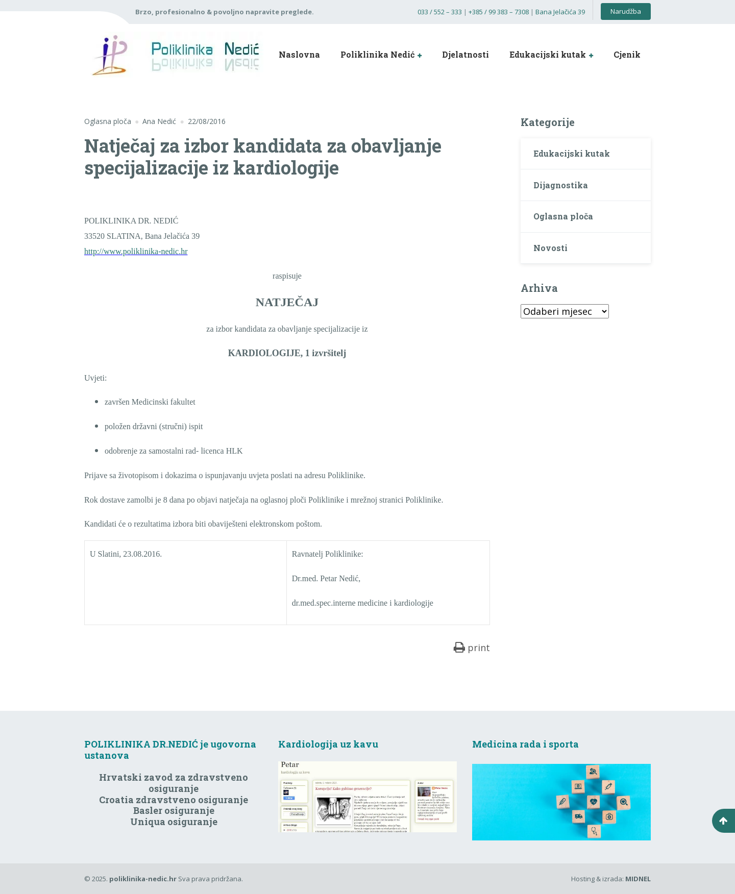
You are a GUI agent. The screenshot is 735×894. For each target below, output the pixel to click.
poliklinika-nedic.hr (143, 878)
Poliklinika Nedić (377, 54)
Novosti (550, 247)
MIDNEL (638, 878)
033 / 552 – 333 (440, 11)
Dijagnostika (560, 185)
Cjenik (627, 54)
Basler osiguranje (173, 810)
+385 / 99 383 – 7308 (499, 11)
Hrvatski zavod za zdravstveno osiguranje (173, 782)
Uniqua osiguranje (173, 821)
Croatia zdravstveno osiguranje (173, 799)
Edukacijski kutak (547, 54)
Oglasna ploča (107, 121)
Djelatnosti (465, 54)
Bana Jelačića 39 (560, 11)
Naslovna (299, 54)
